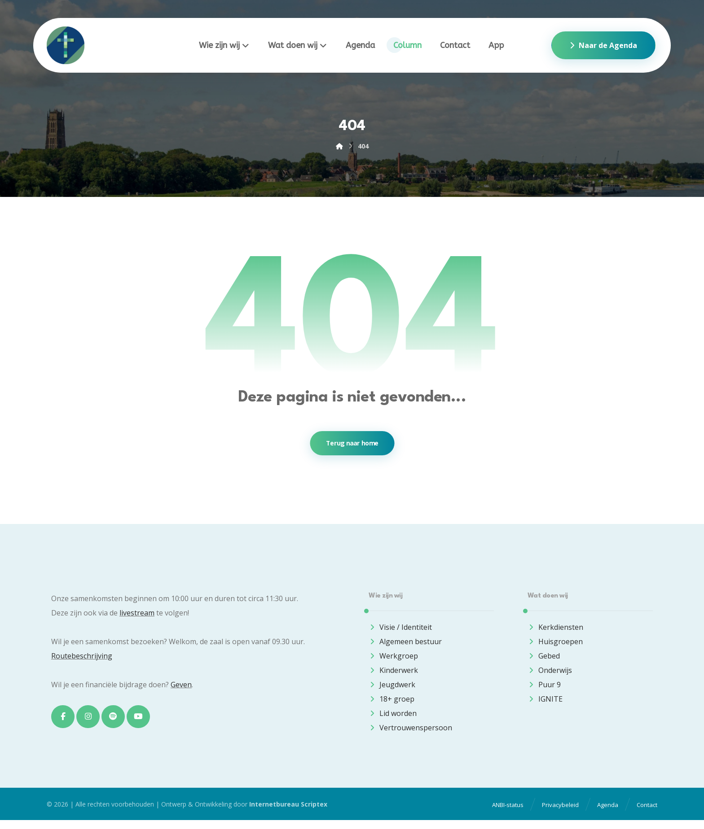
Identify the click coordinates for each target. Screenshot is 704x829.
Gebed (544, 659)
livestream (136, 616)
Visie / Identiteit (400, 631)
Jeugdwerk (392, 688)
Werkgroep (393, 659)
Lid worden (393, 717)
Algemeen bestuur (405, 645)
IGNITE (545, 702)
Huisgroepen (555, 645)
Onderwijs (550, 674)
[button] (63, 721)
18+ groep (391, 702)
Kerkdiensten (555, 631)
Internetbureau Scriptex (288, 813)
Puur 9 (544, 688)
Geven (181, 688)
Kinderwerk (393, 674)
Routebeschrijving (81, 659)
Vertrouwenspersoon (410, 731)
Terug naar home (352, 446)
